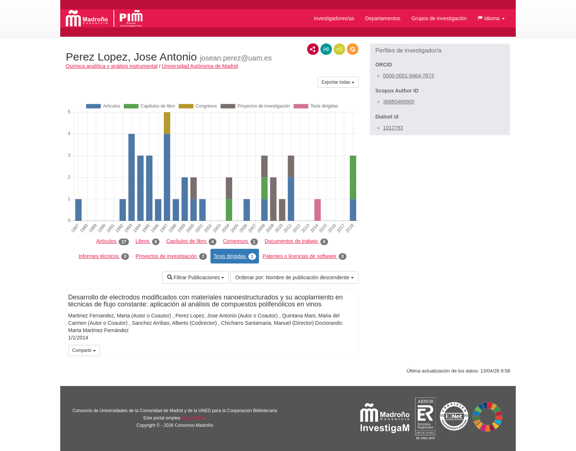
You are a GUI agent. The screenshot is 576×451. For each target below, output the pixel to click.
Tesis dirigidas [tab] (234, 256)
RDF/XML (313, 49)
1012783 (393, 128)
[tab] (440, 51)
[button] (491, 18)
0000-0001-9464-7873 (408, 76)
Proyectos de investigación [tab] (171, 256)
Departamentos (382, 18)
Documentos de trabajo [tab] (296, 241)
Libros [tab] (148, 241)
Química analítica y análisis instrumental (112, 66)
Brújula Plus (193, 418)
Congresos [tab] (240, 241)
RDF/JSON (353, 49)
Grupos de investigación (439, 18)
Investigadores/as (334, 18)
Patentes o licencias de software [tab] (304, 256)
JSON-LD (326, 49)
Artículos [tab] (112, 241)
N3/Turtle (339, 49)
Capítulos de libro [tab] (191, 241)
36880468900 (399, 102)
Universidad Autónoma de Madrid (200, 66)
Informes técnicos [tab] (104, 256)
